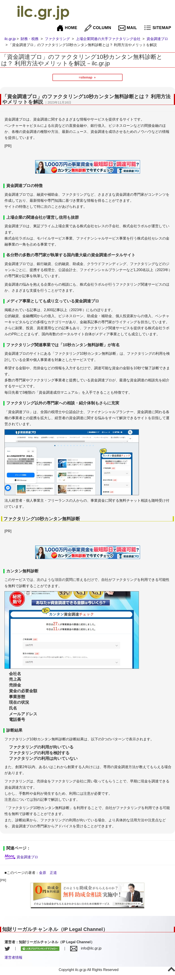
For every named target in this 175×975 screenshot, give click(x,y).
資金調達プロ (157, 39)
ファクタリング (57, 39)
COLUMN (97, 28)
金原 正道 (48, 873)
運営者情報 (13, 957)
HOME (66, 28)
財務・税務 (30, 39)
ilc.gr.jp (10, 39)
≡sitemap (85, 77)
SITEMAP (157, 28)
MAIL (127, 28)
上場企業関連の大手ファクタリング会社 (108, 39)
